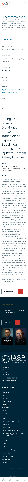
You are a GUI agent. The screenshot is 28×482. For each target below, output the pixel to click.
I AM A (10, 479)
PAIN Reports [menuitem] (6, 424)
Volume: (3, 99)
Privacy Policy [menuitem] (6, 453)
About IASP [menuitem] (5, 414)
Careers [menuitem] (4, 411)
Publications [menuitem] (5, 392)
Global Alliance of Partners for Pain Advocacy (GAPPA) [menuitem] (13, 434)
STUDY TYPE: (5, 56)
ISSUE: (3, 108)
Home (3, 479)
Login (24, 479)
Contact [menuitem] (4, 441)
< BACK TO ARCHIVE (7, 40)
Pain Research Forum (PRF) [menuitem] (10, 421)
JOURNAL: (4, 77)
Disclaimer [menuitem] (5, 444)
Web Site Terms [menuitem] (6, 459)
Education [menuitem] (5, 398)
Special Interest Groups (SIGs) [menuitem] (11, 430)
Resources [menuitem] (5, 395)
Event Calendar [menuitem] (6, 401)
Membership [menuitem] (5, 408)
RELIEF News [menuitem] (6, 427)
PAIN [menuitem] (3, 418)
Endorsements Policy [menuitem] (8, 450)
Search (17, 479)
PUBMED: (4, 87)
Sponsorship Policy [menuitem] (8, 456)
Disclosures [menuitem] (5, 447)
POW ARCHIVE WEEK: (8, 46)
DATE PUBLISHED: (7, 68)
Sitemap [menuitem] (4, 462)
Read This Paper (10, 291)
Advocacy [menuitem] (5, 404)
